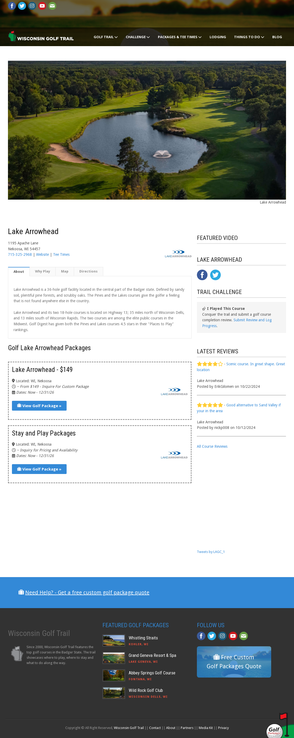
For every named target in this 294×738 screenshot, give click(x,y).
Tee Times (61, 254)
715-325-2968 (20, 254)
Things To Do (249, 36)
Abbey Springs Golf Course (152, 672)
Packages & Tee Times (180, 36)
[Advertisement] (236, 498)
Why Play (42, 271)
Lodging (218, 36)
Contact (155, 728)
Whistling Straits (143, 637)
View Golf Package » (39, 405)
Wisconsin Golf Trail (129, 728)
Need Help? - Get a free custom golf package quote (87, 592)
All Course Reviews (212, 446)
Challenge (138, 36)
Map (64, 271)
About (19, 272)
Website (42, 254)
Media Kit (206, 728)
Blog (277, 36)
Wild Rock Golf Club (146, 690)
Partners (187, 728)
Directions (88, 271)
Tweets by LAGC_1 (211, 552)
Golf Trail (106, 36)
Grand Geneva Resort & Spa (152, 655)
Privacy (223, 728)
